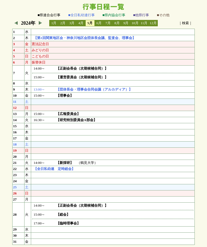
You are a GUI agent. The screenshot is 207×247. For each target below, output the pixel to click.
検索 (185, 23)
